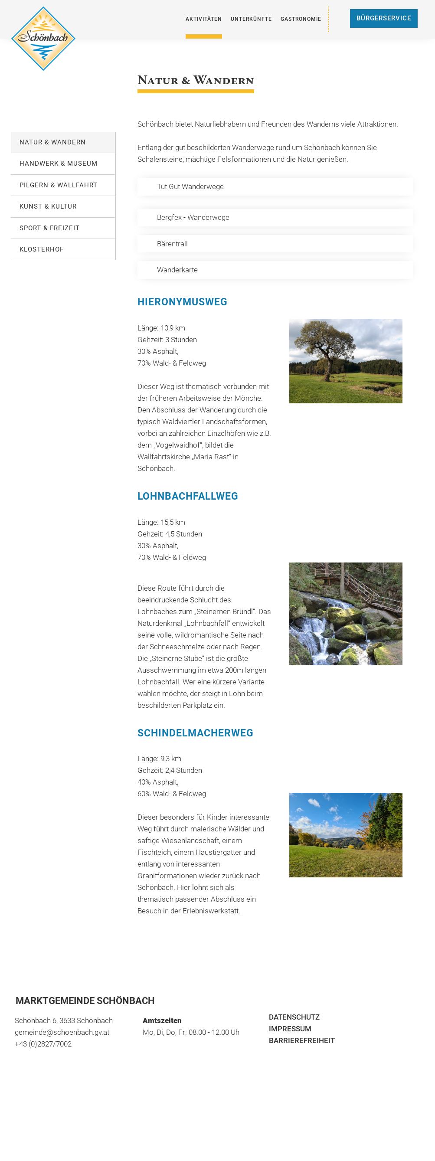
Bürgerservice (384, 18)
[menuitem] (204, 19)
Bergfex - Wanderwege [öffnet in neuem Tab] (193, 217)
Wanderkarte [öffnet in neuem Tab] (177, 269)
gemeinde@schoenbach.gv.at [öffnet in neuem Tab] (62, 1032)
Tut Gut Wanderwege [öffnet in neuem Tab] (190, 186)
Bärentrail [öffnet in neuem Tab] (172, 243)
